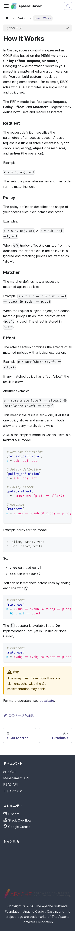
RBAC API (10, 784)
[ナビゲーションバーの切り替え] (6, 6)
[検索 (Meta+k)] (68, 6)
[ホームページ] (7, 18)
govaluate (47, 701)
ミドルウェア (12, 791)
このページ (14, 28)
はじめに (9, 772)
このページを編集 (18, 715)
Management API (16, 778)
